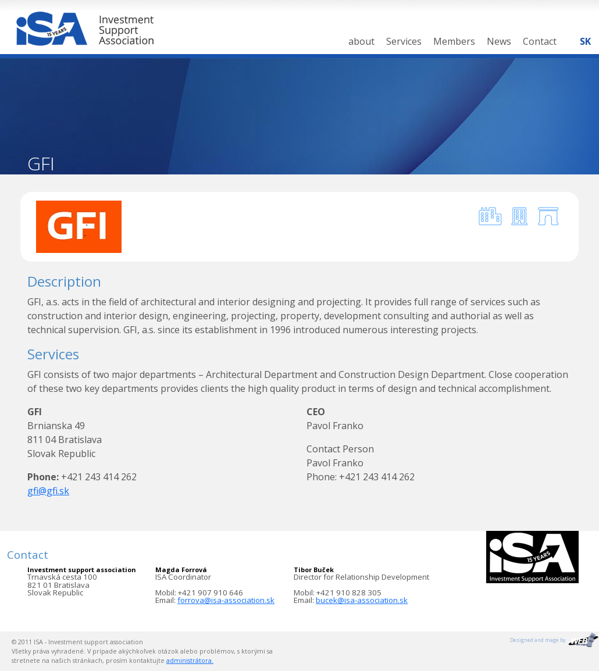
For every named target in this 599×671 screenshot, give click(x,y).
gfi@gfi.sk (48, 490)
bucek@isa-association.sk (362, 600)
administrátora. (189, 660)
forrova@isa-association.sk (225, 600)
